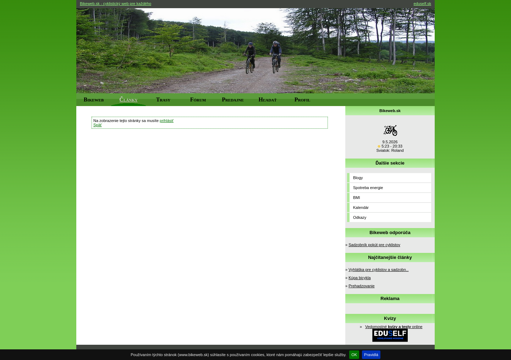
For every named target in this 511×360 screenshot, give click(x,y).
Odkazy (359, 217)
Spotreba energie (368, 187)
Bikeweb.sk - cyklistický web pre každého (115, 3)
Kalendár (361, 207)
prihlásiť (167, 120)
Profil (303, 99)
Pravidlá (371, 355)
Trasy (163, 99)
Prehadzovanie (361, 286)
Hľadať (268, 99)
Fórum (198, 99)
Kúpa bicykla (359, 278)
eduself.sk (422, 3)
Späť (97, 125)
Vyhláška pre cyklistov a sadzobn (378, 269)
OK (354, 355)
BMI (356, 197)
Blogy (358, 178)
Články (128, 99)
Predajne (233, 99)
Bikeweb (94, 99)
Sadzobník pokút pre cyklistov (374, 245)
